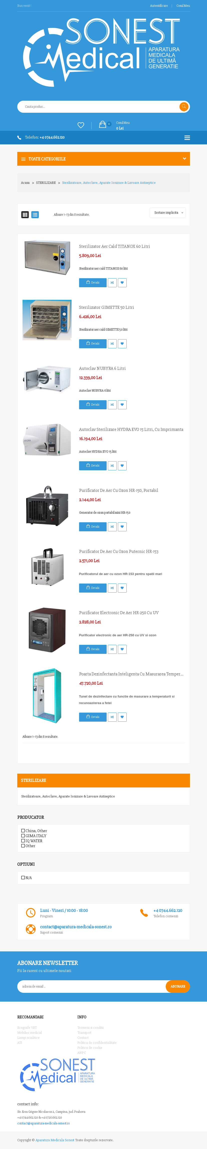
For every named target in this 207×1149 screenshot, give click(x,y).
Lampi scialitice (28, 1038)
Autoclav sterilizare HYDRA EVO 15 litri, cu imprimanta (131, 429)
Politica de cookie (89, 1048)
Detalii (95, 282)
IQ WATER (31, 840)
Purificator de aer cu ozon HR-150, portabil (118, 490)
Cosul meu (183, 6)
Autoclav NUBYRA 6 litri (102, 368)
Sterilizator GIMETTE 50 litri (106, 307)
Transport (84, 1032)
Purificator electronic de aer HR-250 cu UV (119, 612)
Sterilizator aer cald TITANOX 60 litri (114, 246)
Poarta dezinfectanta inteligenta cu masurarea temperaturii (132, 673)
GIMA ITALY (33, 835)
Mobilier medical (29, 1032)
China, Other (34, 830)
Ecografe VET (27, 1027)
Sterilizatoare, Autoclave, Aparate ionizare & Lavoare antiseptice (109, 183)
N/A (26, 877)
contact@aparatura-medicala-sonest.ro (43, 1123)
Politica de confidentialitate (97, 1043)
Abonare (178, 986)
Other (28, 845)
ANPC (81, 1053)
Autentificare (159, 6)
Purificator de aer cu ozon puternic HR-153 (118, 551)
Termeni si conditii (90, 1027)
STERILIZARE (46, 183)
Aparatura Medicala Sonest (55, 1140)
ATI (19, 1043)
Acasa (25, 183)
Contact (83, 1038)
